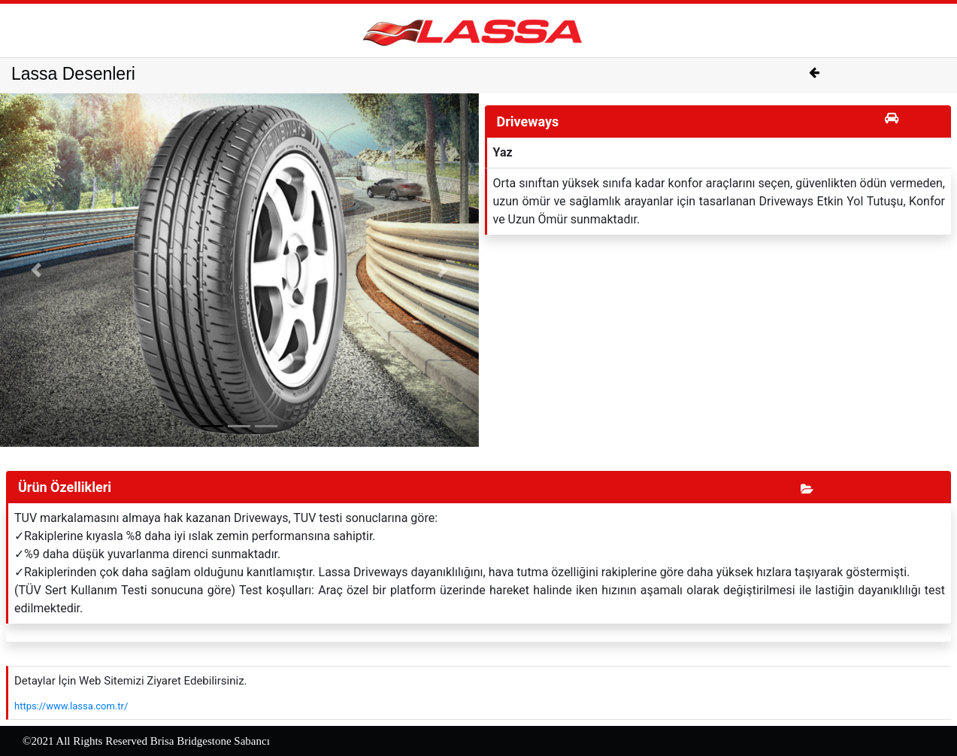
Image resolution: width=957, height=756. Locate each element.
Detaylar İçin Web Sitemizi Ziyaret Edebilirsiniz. (130, 681)
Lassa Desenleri (73, 73)
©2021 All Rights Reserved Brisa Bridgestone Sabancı (146, 741)
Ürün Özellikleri (64, 487)
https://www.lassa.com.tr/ (71, 706)
